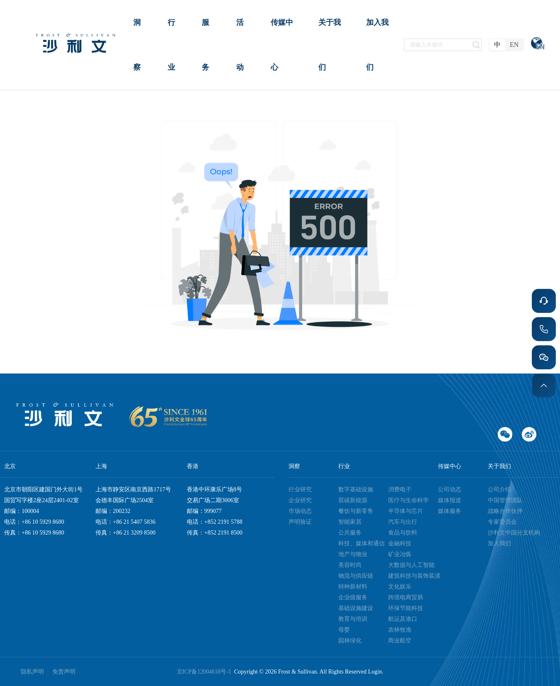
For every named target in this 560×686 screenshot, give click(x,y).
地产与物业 (352, 554)
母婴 (344, 630)
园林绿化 (350, 640)
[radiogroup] (506, 44)
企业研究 (300, 500)
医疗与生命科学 (408, 500)
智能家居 (350, 522)
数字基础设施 (355, 489)
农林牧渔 (399, 630)
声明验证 (300, 522)
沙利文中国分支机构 (514, 533)
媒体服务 (449, 511)
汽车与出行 (402, 522)
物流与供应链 (355, 576)
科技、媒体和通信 (361, 543)
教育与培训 (352, 619)
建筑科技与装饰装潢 (414, 576)
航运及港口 (402, 619)
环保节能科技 (405, 608)
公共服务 (350, 533)
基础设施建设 (355, 608)
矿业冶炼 (399, 554)
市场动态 (300, 511)
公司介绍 (499, 489)
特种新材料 (352, 586)
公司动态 (449, 489)
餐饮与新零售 (355, 511)
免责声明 (64, 672)
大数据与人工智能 (411, 565)
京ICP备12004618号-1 (205, 672)
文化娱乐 (399, 586)
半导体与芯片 (405, 511)
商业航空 (399, 640)
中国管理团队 (505, 500)
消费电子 (399, 489)
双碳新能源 (352, 500)
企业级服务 (352, 597)
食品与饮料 (402, 533)
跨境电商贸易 (405, 597)
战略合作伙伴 (505, 511)
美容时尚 (350, 565)
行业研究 (300, 489)
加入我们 (499, 543)
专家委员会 (502, 522)
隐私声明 (32, 672)
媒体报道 (449, 500)
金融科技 (399, 543)
